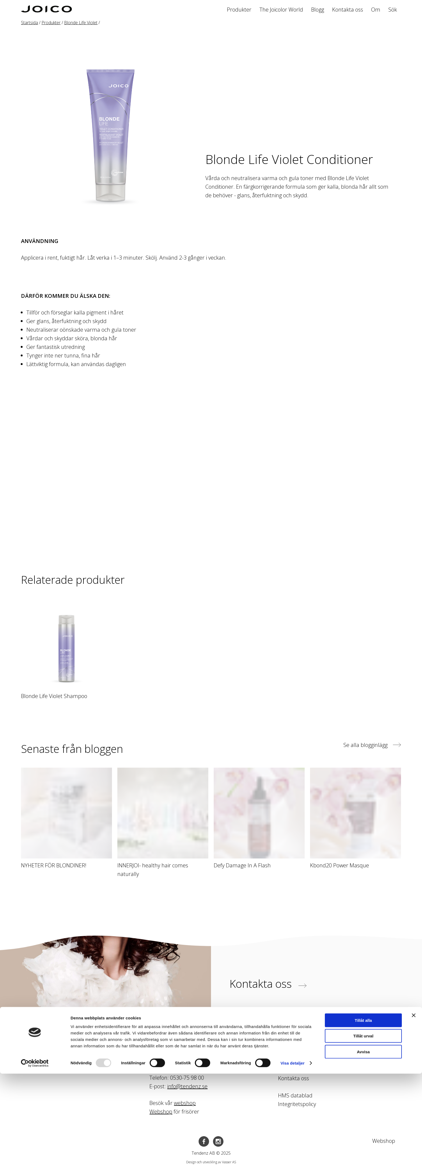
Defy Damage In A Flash (242, 865)
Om (375, 9)
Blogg (317, 9)
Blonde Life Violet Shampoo (54, 696)
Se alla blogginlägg (372, 745)
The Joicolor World (281, 9)
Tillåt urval (363, 1132)
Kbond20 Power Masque (339, 865)
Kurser (286, 1061)
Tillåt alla (363, 1116)
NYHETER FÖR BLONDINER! (53, 865)
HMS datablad (295, 1095)
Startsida (29, 23)
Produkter (239, 9)
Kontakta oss (347, 9)
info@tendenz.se (187, 1086)
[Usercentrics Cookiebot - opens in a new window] (34, 1159)
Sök (392, 9)
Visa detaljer (292, 1159)
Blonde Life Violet (80, 23)
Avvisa (363, 1148)
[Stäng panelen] (414, 1111)
